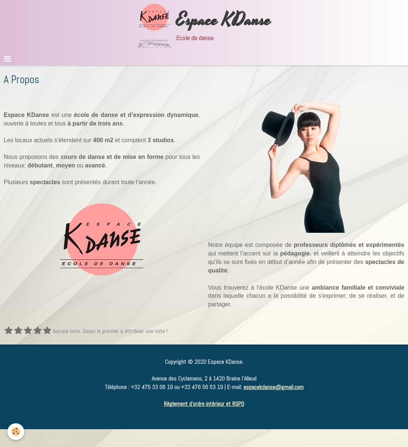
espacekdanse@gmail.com (273, 387)
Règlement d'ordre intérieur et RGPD (204, 404)
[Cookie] (15, 431)
